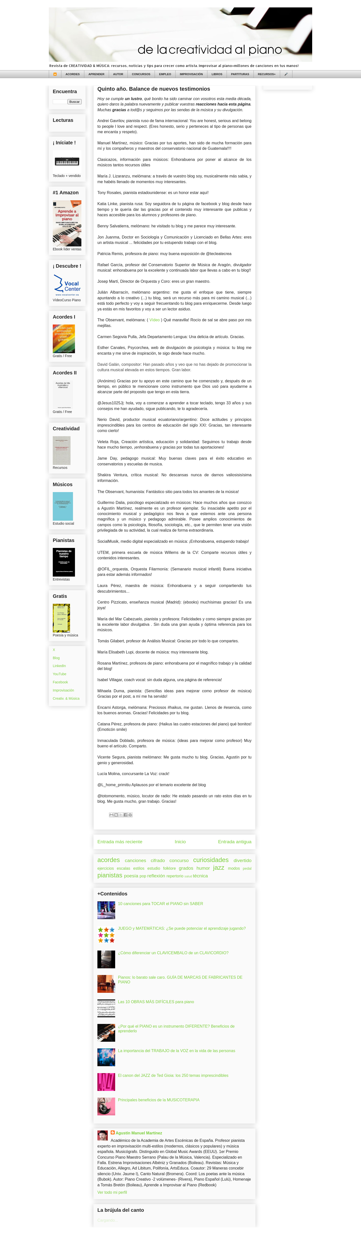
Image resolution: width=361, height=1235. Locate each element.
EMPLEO (165, 74)
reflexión (156, 875)
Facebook (60, 682)
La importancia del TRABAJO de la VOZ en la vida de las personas (176, 1051)
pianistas (109, 875)
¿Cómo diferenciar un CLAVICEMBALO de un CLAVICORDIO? (173, 953)
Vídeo (154, 320)
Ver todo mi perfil (112, 1192)
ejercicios (105, 868)
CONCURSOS (141, 74)
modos (234, 868)
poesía (131, 875)
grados (186, 868)
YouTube (59, 674)
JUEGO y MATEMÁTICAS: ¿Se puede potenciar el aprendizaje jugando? (182, 928)
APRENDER (97, 74)
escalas (123, 868)
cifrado (158, 860)
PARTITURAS (240, 74)
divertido (243, 860)
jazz (218, 867)
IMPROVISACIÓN (191, 74)
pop (143, 876)
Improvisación (63, 690)
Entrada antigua (235, 841)
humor (203, 868)
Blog (56, 658)
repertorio (174, 876)
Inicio (180, 841)
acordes (108, 859)
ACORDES (73, 74)
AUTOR (118, 74)
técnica (200, 875)
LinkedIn (59, 666)
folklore (169, 868)
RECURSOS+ (267, 74)
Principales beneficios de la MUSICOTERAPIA (158, 1100)
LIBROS (217, 74)
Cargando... (107, 1220)
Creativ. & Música (66, 698)
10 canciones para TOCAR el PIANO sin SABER (160, 904)
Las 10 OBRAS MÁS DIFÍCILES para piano (156, 1002)
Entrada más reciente (119, 841)
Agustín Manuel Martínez (139, 1133)
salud (188, 876)
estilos (138, 868)
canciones (135, 860)
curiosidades (211, 859)
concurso (179, 860)
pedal (247, 868)
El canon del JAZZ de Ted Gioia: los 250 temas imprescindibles (173, 1075)
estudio (153, 868)
